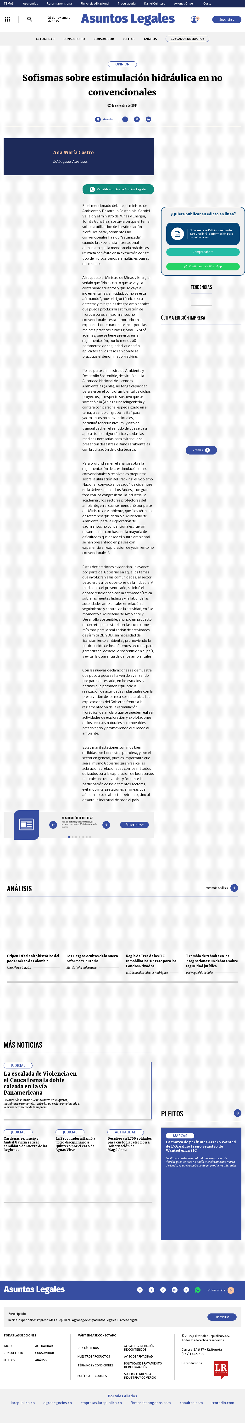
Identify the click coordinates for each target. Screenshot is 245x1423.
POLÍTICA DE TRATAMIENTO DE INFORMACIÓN (143, 1365)
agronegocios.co (57, 1403)
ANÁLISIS (150, 39)
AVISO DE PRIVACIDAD (138, 1356)
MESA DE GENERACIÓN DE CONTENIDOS (139, 1347)
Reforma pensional (59, 3)
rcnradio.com (223, 1403)
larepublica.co (23, 1403)
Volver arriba (221, 1290)
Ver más (201, 450)
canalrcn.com (191, 1403)
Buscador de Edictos (187, 39)
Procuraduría (127, 3)
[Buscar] (29, 20)
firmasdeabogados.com (150, 1403)
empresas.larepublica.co (101, 1403)
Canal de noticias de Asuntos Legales (118, 189)
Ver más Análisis (222, 888)
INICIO (8, 1346)
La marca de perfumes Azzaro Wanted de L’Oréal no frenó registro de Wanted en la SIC (201, 1146)
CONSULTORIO (74, 39)
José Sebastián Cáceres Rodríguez (152, 972)
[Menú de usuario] (194, 19)
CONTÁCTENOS (88, 1348)
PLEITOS (129, 39)
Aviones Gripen (184, 3)
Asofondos (30, 3)
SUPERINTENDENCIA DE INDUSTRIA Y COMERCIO (140, 1375)
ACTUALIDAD (45, 39)
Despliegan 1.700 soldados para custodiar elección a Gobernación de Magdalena (129, 1144)
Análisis (19, 888)
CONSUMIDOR (104, 39)
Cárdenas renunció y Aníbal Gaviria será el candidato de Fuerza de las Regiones (26, 1144)
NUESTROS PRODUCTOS (94, 1356)
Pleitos (172, 1113)
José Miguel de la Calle (211, 972)
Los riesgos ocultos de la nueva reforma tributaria (92, 958)
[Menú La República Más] (7, 20)
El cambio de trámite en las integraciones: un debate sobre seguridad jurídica (211, 961)
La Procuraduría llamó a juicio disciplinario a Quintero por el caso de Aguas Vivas (75, 1144)
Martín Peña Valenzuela (93, 967)
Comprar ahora (203, 252)
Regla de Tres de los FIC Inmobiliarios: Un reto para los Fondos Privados (151, 961)
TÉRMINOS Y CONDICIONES (95, 1365)
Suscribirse (226, 19)
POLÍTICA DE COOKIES (92, 1376)
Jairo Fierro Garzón (33, 967)
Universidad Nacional (95, 3)
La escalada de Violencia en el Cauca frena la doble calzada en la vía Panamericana (40, 1083)
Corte (207, 3)
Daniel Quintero (154, 3)
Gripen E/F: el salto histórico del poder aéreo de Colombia (33, 958)
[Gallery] (79, 822)
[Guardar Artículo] (104, 119)
